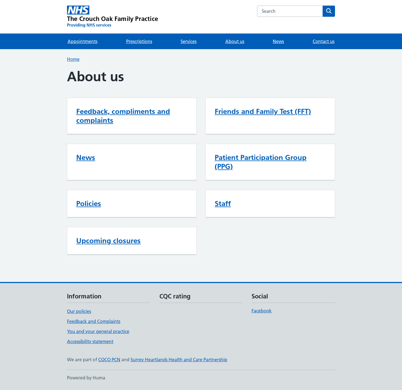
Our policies (79, 311)
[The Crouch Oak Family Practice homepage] (112, 17)
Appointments (82, 41)
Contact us (323, 41)
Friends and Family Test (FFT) (263, 111)
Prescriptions (139, 41)
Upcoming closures (108, 240)
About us (234, 41)
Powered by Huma (86, 378)
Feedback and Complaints (93, 321)
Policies (88, 203)
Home (73, 59)
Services (189, 41)
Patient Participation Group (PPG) (261, 162)
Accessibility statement (90, 341)
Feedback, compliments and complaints (123, 116)
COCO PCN (109, 359)
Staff (223, 203)
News (278, 41)
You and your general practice (98, 331)
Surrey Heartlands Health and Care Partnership (179, 359)
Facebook (262, 311)
